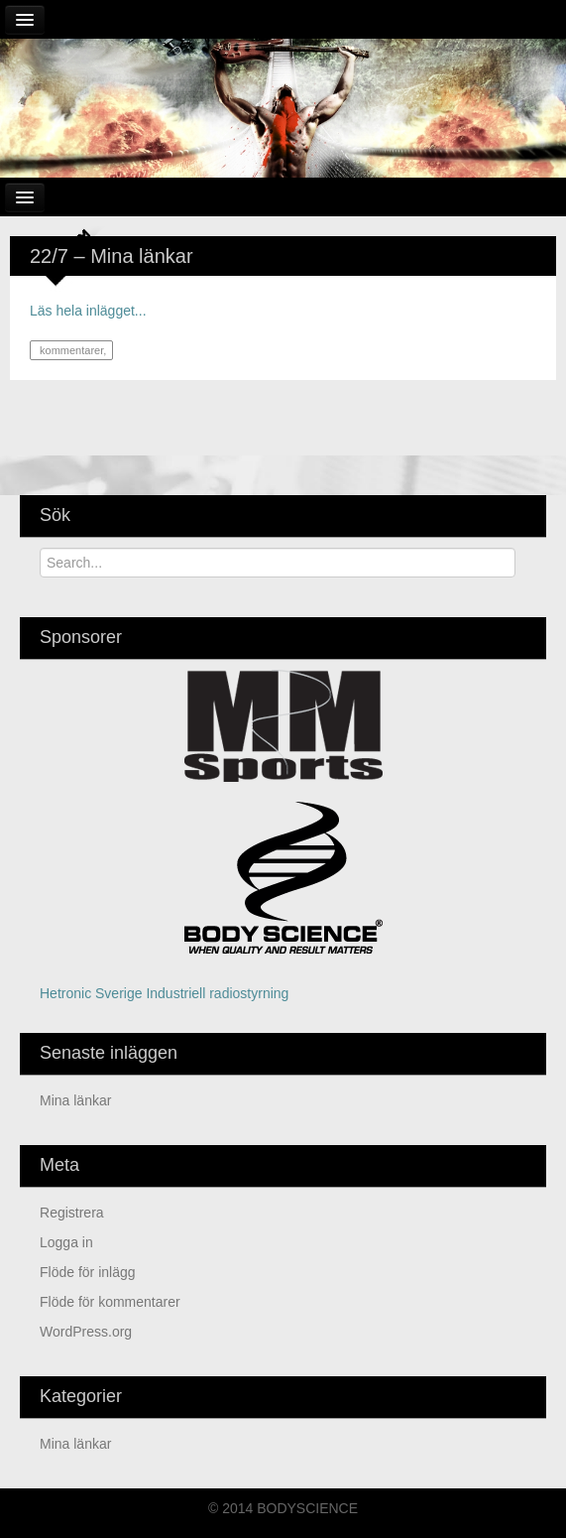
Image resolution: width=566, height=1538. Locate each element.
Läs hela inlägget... (88, 311)
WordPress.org (86, 1332)
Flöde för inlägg (88, 1272)
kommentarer (70, 350)
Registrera (72, 1212)
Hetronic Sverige (91, 993)
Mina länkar (75, 1100)
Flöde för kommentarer (110, 1302)
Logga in (66, 1242)
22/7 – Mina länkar (111, 256)
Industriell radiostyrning (217, 993)
